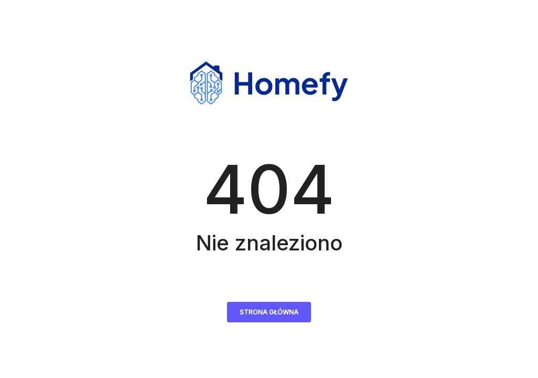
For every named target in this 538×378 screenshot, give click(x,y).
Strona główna (269, 312)
